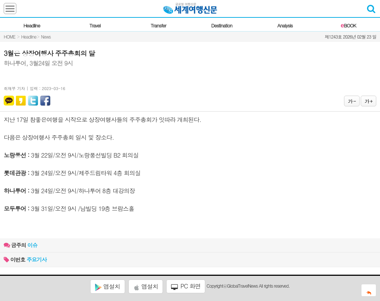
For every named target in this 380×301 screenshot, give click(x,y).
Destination (221, 25)
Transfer (158, 25)
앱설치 (107, 286)
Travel (95, 25)
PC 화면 (186, 286)
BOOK (348, 25)
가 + (368, 101)
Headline (31, 25)
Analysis (284, 25)
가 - (352, 101)
